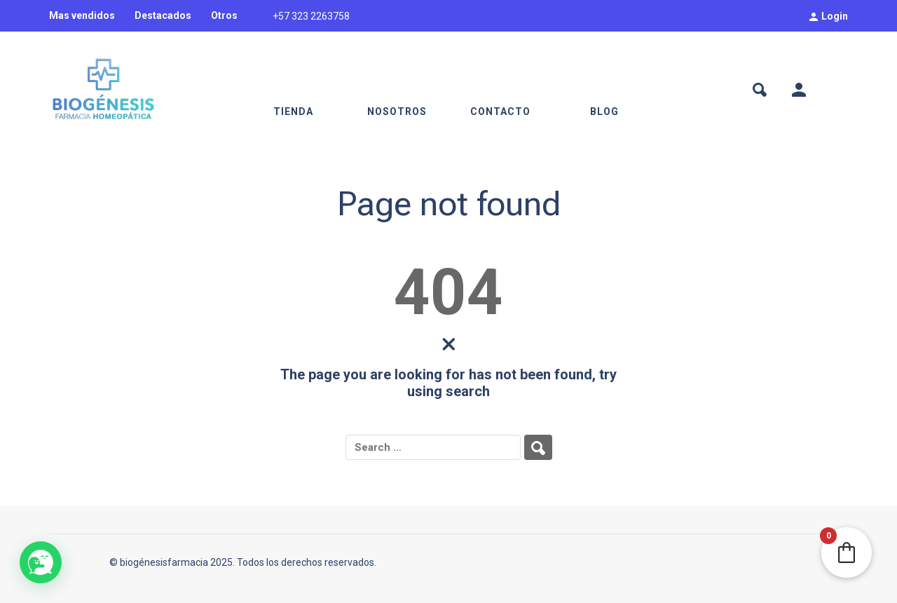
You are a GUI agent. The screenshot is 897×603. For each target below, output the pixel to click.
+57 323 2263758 (311, 16)
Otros (224, 15)
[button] (41, 562)
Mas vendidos (82, 15)
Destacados (163, 15)
